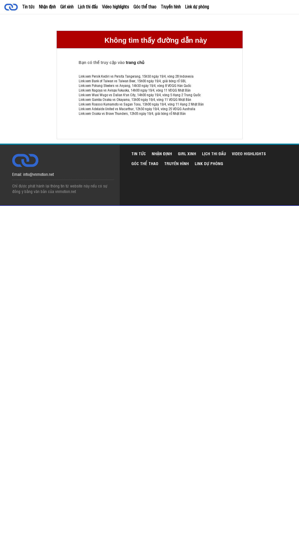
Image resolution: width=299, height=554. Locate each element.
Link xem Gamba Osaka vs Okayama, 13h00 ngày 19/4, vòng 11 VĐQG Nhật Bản (135, 99)
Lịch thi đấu (88, 6)
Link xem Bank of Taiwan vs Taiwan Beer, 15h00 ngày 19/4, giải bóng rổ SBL (132, 80)
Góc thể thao (144, 6)
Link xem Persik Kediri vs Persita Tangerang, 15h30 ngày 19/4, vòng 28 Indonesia (136, 76)
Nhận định (47, 6)
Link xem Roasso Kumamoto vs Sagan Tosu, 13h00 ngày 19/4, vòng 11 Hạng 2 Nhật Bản (141, 104)
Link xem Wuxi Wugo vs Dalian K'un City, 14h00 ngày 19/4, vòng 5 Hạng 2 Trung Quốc (140, 94)
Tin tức (28, 6)
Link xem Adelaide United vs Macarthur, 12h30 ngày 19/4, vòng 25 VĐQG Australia (137, 108)
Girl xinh (67, 6)
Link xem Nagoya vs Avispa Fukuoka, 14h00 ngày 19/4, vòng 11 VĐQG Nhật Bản (135, 90)
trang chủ (135, 62)
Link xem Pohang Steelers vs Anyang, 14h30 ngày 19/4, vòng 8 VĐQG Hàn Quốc (135, 85)
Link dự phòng (197, 6)
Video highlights (115, 6)
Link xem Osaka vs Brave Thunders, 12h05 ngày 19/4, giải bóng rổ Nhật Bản (132, 113)
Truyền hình (171, 6)
